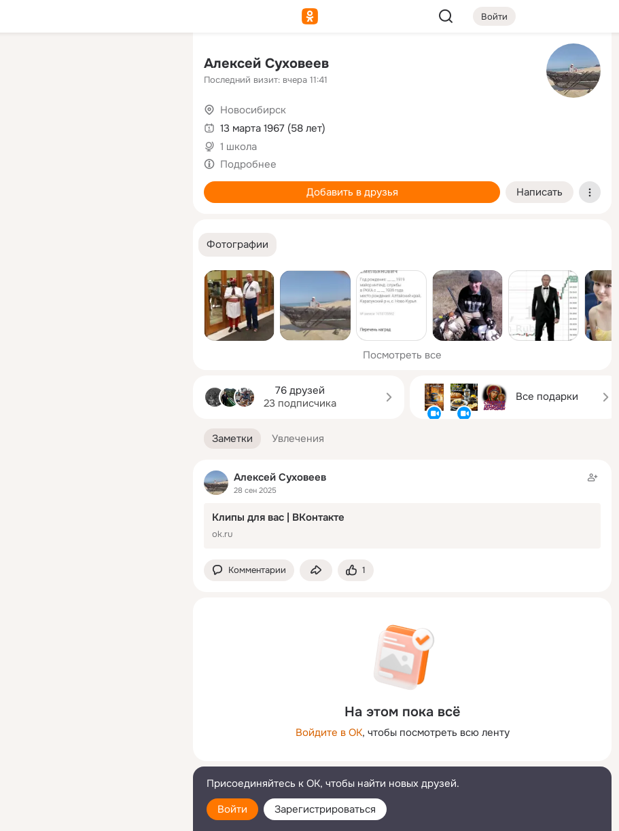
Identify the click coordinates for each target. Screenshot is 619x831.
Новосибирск (253, 110)
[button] (237, 245)
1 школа (238, 146)
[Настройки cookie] (92, 813)
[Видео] (152, 125)
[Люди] (92, 125)
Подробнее (248, 164)
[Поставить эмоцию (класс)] (356, 570)
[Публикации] (33, 125)
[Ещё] (92, 726)
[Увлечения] (92, 65)
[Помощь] (33, 244)
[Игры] (152, 185)
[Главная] (33, 65)
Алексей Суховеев (266, 63)
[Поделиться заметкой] (316, 570)
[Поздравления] (92, 185)
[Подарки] (33, 185)
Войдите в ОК (329, 732)
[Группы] (152, 65)
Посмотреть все (402, 355)
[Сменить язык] (92, 755)
